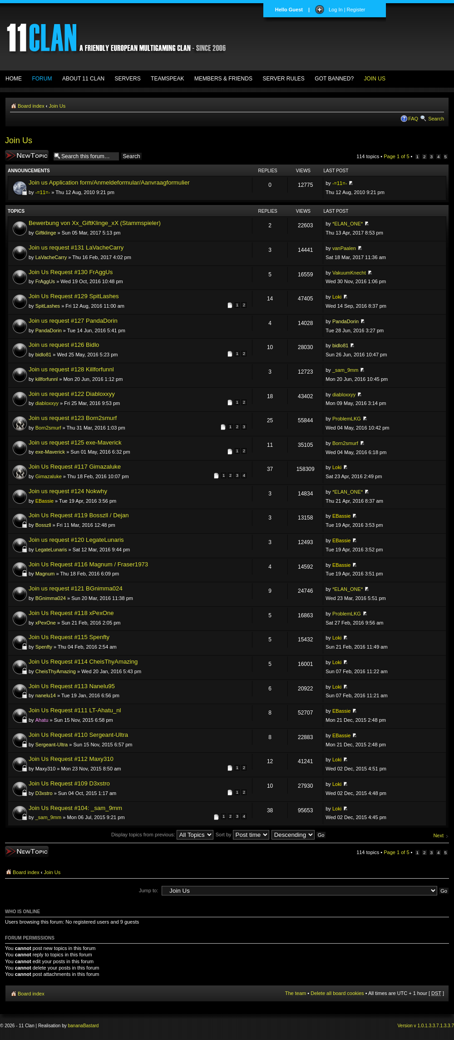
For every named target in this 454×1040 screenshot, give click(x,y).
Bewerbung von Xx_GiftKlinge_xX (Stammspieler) (95, 223)
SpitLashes (47, 306)
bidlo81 (43, 354)
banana (75, 1025)
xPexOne (45, 622)
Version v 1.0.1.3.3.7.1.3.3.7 (425, 1025)
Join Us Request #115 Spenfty (69, 637)
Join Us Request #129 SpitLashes (74, 296)
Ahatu (42, 720)
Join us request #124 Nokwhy (68, 491)
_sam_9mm (345, 370)
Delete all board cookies (337, 993)
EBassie (44, 501)
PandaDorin (48, 330)
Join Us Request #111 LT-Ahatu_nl (75, 710)
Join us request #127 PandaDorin (73, 320)
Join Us (57, 106)
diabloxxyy (47, 403)
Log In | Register (347, 9)
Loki (336, 297)
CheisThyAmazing (55, 671)
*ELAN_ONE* (347, 223)
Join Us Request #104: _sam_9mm (75, 808)
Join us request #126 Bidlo (64, 344)
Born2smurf (48, 427)
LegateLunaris (51, 549)
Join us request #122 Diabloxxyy (72, 393)
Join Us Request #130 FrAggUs (71, 272)
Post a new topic (27, 155)
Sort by (242, 834)
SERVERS (128, 78)
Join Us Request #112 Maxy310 (71, 758)
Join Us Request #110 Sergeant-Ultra (78, 734)
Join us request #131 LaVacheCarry (76, 247)
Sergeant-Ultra (51, 744)
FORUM (42, 78)
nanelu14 (45, 695)
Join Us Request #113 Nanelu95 (72, 686)
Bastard (91, 1025)
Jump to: (148, 890)
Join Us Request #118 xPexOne (71, 613)
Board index (31, 106)
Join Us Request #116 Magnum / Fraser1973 (88, 564)
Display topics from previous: (162, 834)
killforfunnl (46, 379)
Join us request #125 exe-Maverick (75, 442)
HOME (13, 78)
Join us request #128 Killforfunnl (71, 369)
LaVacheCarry (51, 257)
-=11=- (42, 192)
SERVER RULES (283, 78)
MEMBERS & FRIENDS (223, 78)
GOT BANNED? (334, 78)
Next (438, 835)
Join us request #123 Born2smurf (73, 418)
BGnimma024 (50, 598)
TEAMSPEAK (167, 78)
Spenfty (43, 647)
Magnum (45, 573)
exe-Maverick (50, 452)
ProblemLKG (346, 418)
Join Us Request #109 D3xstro (69, 783)
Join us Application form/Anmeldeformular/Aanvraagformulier (109, 182)
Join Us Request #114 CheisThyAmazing (83, 661)
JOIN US (374, 78)
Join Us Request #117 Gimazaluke (75, 466)
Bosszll (43, 525)
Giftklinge (45, 232)
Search (436, 118)
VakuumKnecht (349, 272)
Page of (396, 156)
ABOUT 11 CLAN (83, 78)
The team (295, 993)
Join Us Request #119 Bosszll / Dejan (79, 515)
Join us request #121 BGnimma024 (76, 588)
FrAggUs (45, 281)
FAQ (413, 118)
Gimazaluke (48, 476)
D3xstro (44, 793)
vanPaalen (344, 248)
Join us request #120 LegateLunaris (76, 539)
